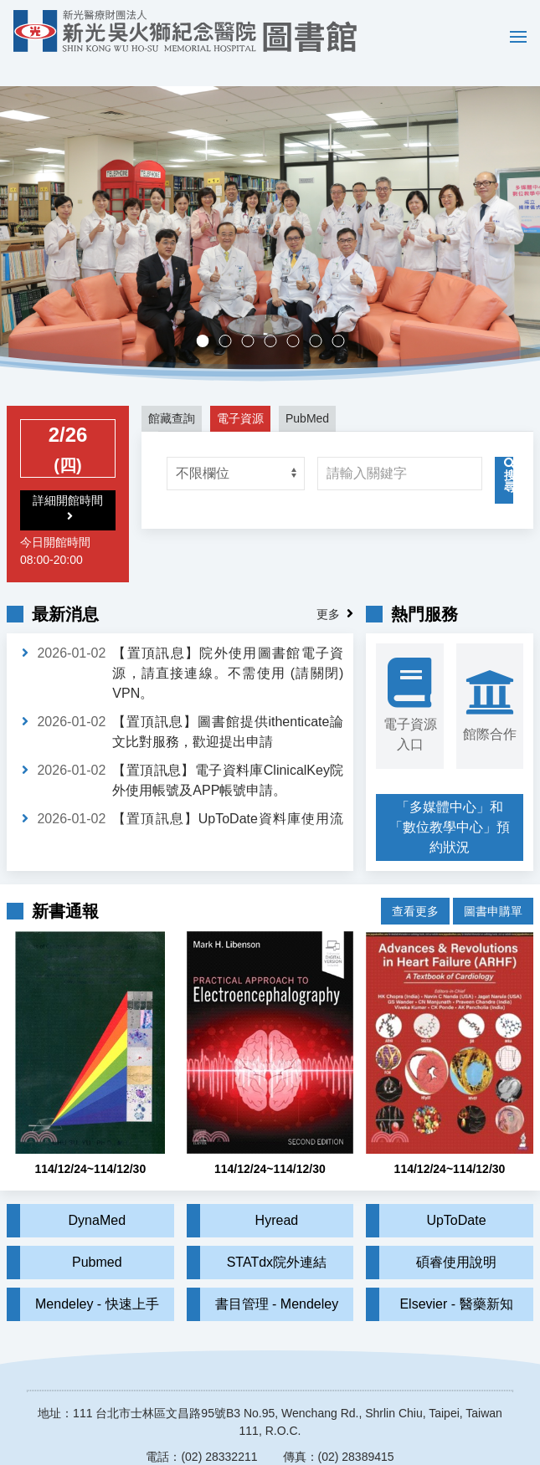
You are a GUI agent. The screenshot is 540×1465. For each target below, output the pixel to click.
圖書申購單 (493, 874)
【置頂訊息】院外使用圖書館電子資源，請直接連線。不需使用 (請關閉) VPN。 (227, 649)
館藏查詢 (171, 394)
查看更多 (415, 874)
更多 (328, 590)
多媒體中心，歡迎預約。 (275, 318)
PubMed (307, 394)
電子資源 (240, 394)
